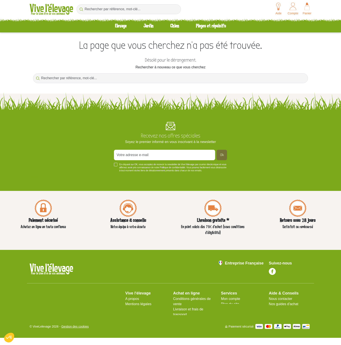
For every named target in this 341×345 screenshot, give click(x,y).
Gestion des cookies (75, 333)
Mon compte (230, 299)
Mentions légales (138, 304)
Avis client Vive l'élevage (192, 319)
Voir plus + (37, 177)
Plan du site (230, 304)
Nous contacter (280, 299)
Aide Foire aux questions (288, 309)
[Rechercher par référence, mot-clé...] (129, 9)
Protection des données (143, 309)
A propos (132, 299)
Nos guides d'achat (283, 304)
